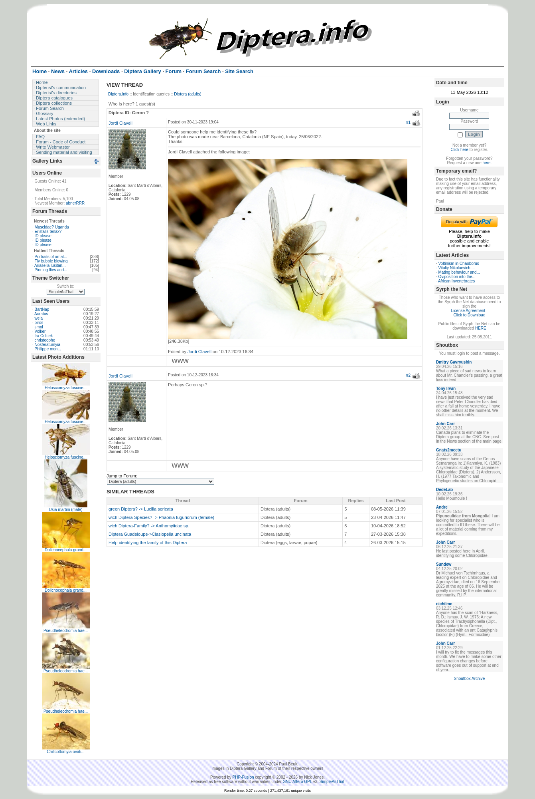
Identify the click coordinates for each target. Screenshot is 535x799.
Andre (442, 507)
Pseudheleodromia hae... (65, 630)
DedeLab (444, 489)
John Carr (445, 423)
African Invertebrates (456, 281)
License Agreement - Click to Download (469, 312)
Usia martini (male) (66, 509)
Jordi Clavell (120, 123)
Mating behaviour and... (459, 272)
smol (39, 327)
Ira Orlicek (44, 336)
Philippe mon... (48, 349)
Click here (459, 149)
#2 (408, 375)
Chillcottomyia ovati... (65, 751)
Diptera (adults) (187, 94)
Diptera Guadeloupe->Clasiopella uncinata (150, 534)
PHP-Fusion (243, 777)
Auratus (41, 314)
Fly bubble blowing (51, 261)
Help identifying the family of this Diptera (148, 542)
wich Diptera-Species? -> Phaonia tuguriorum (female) (161, 517)
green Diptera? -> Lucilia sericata (141, 509)
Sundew (443, 564)
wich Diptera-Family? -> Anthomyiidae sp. (149, 525)
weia (39, 318)
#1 (408, 122)
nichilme (444, 604)
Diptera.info (118, 94)
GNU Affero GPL (297, 781)
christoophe (45, 340)
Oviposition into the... (457, 276)
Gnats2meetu (448, 450)
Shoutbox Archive (469, 678)
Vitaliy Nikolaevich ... (456, 268)
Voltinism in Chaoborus (458, 263)
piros (39, 322)
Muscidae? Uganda (52, 227)
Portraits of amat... (51, 256)
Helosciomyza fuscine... (66, 388)
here (487, 163)
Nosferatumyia (47, 344)
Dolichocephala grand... (66, 550)
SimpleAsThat (332, 781)
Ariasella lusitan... (49, 265)
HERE (480, 328)
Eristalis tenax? (48, 231)
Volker (40, 331)
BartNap (42, 309)
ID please (43, 236)
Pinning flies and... (51, 270)
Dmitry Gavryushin (454, 362)
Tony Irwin (446, 388)
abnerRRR (75, 203)
